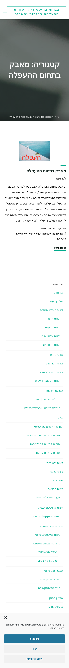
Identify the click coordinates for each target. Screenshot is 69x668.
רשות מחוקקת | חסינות (46, 516)
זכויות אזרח (56, 354)
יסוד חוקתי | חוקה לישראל (45, 444)
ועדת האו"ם (35, 234)
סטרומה (61, 239)
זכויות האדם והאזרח (51, 310)
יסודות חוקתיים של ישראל (48, 426)
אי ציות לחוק (55, 606)
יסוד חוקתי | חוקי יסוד (48, 452)
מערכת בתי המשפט (51, 526)
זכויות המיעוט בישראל (50, 372)
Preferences (34, 659)
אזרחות (58, 292)
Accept (34, 639)
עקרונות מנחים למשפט (47, 543)
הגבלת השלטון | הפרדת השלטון (41, 408)
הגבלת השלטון (54, 390)
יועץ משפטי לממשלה (48, 497)
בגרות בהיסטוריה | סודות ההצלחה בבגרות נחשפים (36, 11)
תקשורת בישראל (53, 570)
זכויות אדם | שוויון (50, 336)
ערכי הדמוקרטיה (48, 560)
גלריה (59, 418)
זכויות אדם (54, 318)
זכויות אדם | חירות (50, 344)
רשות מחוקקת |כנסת (50, 507)
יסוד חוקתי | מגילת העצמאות (43, 435)
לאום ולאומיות (55, 463)
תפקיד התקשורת (50, 579)
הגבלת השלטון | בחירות (46, 399)
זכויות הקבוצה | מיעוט (47, 380)
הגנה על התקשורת (49, 588)
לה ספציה (21, 234)
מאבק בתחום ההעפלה (46, 170)
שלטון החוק (56, 598)
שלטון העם (56, 301)
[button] (6, 617)
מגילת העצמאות (48, 552)
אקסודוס (58, 234)
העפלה (47, 234)
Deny (35, 649)
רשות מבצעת (55, 489)
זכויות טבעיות (52, 327)
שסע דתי (58, 480)
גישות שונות (56, 471)
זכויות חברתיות (54, 363)
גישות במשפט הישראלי (47, 534)
